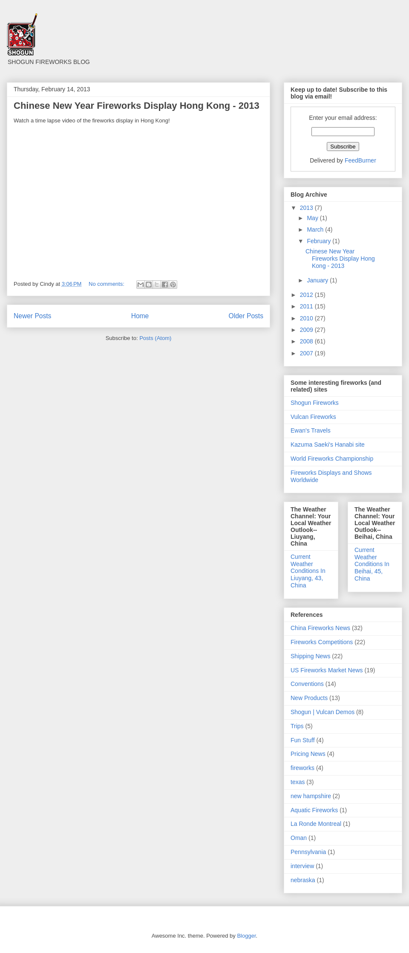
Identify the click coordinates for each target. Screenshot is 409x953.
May (313, 218)
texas (298, 782)
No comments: (107, 284)
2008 (307, 341)
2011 (307, 306)
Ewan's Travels (311, 430)
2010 (307, 318)
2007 (307, 353)
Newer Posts (32, 316)
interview (302, 866)
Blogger (246, 936)
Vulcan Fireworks (313, 416)
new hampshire (311, 796)
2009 (307, 329)
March (316, 229)
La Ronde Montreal (316, 823)
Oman (299, 837)
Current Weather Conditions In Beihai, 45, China (371, 564)
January (318, 280)
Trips (297, 726)
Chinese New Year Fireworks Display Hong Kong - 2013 (136, 105)
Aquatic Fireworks (314, 810)
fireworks (302, 767)
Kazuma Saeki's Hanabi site (328, 444)
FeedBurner (360, 160)
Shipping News (310, 656)
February (319, 241)
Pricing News (308, 753)
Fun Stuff (303, 740)
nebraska (303, 880)
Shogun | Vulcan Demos (322, 712)
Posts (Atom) (155, 338)
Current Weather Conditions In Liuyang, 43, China (308, 571)
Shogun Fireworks (315, 402)
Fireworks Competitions (322, 642)
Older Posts (246, 316)
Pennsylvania (308, 851)
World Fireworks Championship (332, 458)
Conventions (307, 683)
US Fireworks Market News (327, 670)
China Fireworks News (320, 628)
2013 (307, 207)
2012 (307, 294)
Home (140, 316)
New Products (309, 697)
